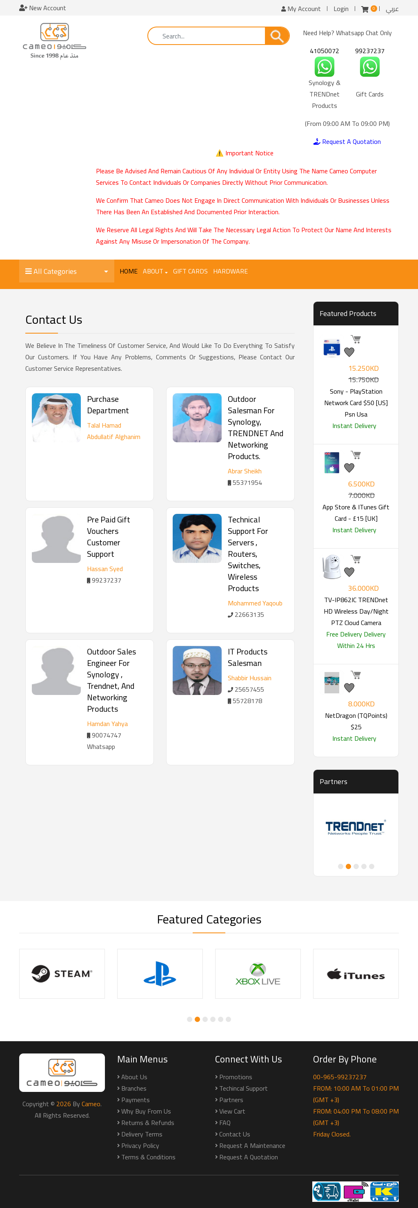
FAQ (225, 1122)
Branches (134, 1088)
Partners (231, 1099)
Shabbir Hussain (249, 678)
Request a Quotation (248, 1157)
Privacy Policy (140, 1145)
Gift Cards (190, 271)
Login (341, 8)
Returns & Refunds (147, 1122)
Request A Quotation (347, 141)
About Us (134, 1076)
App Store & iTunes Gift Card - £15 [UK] (355, 512)
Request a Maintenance (252, 1145)
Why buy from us (146, 1111)
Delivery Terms (141, 1134)
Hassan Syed (105, 568)
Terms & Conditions (148, 1157)
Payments (135, 1099)
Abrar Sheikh (245, 471)
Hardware (230, 271)
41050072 (324, 51)
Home (129, 271)
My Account (301, 8)
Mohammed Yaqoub (255, 603)
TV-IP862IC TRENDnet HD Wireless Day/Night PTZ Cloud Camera (356, 611)
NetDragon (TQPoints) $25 (356, 721)
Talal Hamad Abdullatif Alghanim (113, 430)
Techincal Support (243, 1088)
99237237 (370, 51)
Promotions (235, 1076)
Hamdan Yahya (107, 723)
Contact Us (234, 1134)
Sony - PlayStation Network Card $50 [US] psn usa (356, 402)
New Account (42, 8)
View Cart (232, 1111)
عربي (392, 8)
